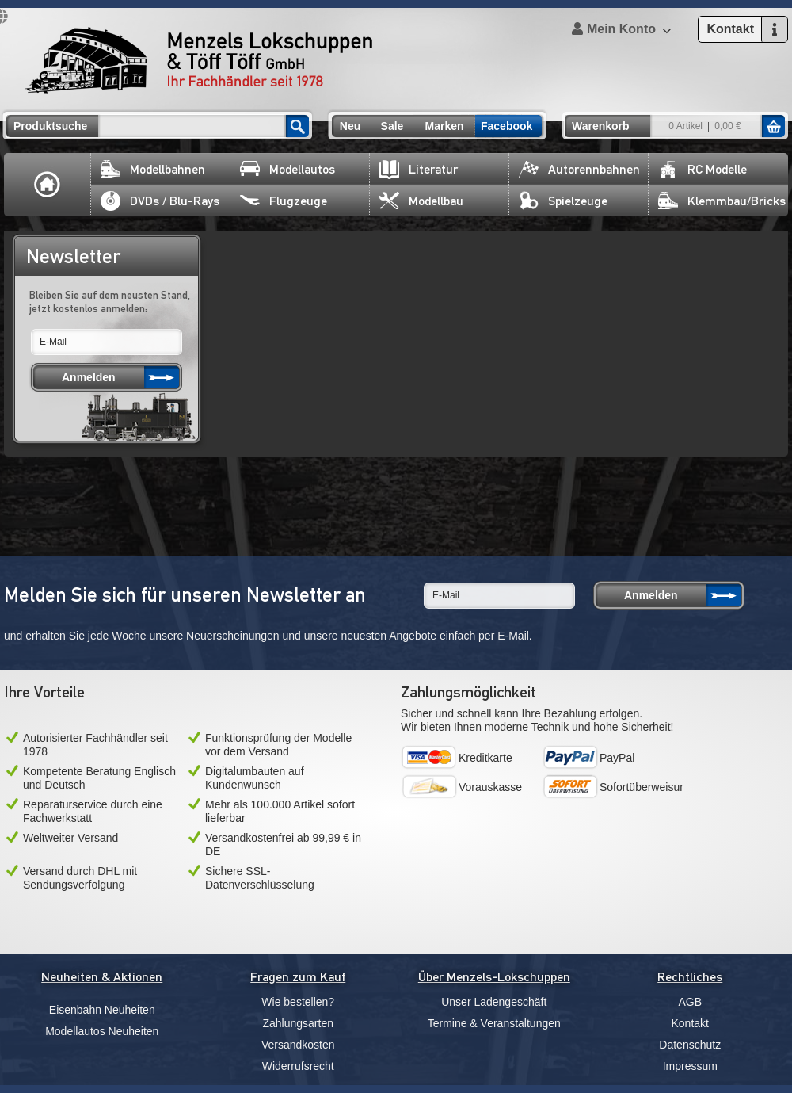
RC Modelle (702, 169)
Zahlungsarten (297, 1023)
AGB (690, 1002)
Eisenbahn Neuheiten (102, 1009)
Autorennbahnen (579, 169)
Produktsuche (50, 126)
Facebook (506, 126)
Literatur (418, 169)
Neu (350, 126)
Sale (392, 126)
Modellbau (421, 201)
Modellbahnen (153, 169)
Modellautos (287, 169)
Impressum (690, 1066)
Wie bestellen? (297, 1002)
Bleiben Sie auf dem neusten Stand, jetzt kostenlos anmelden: (109, 302)
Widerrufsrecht (298, 1066)
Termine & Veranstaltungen (494, 1023)
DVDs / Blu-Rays (160, 201)
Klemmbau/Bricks (722, 201)
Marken (444, 126)
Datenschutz (690, 1044)
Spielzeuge (563, 201)
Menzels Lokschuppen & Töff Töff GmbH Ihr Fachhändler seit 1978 (199, 60)
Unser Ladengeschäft (493, 1002)
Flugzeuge (283, 201)
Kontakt (690, 1023)
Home (47, 184)
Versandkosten (298, 1044)
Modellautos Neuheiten (101, 1031)
